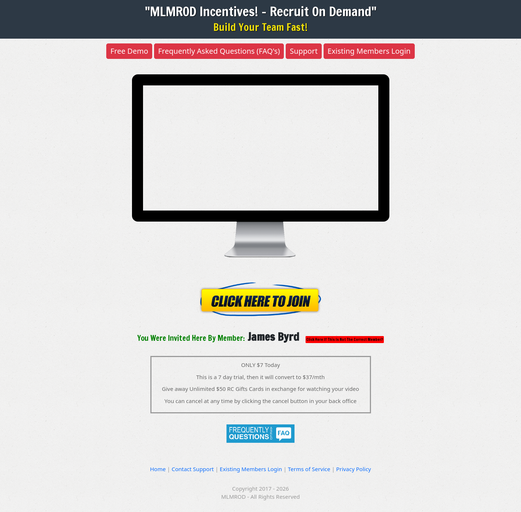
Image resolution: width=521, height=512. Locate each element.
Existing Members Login (369, 51)
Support (304, 51)
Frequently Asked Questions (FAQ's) (219, 51)
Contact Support (193, 469)
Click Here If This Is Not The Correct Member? (344, 339)
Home (158, 469)
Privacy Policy (353, 469)
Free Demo (129, 51)
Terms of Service (310, 469)
